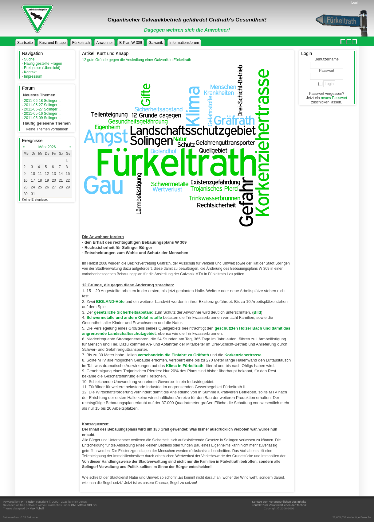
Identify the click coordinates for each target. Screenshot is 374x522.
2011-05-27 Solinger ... (42, 105)
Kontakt (30, 72)
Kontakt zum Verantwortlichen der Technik (279, 505)
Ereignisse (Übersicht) (42, 68)
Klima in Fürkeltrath (184, 365)
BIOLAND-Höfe (110, 301)
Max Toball (37, 508)
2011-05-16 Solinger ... (42, 113)
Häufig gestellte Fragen (43, 63)
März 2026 (47, 147)
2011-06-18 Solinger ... (42, 101)
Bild (257, 312)
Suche (29, 59)
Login (355, 2)
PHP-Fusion (27, 501)
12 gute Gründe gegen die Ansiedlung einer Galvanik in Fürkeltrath (136, 60)
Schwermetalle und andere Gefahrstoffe (124, 317)
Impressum (33, 76)
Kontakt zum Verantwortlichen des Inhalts (279, 501)
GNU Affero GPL (82, 505)
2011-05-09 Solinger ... (42, 118)
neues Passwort (334, 98)
